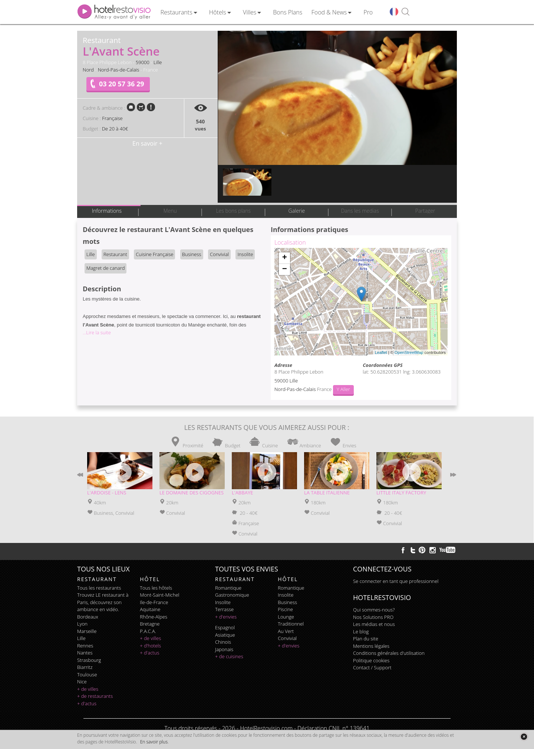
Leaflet (381, 352)
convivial (287, 638)
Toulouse (87, 674)
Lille (158, 62)
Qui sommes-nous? (374, 609)
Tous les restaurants (99, 587)
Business (191, 254)
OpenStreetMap (409, 352)
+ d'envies (226, 616)
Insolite (245, 254)
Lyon (82, 623)
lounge (286, 616)
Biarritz (84, 667)
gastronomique (232, 594)
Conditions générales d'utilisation (389, 653)
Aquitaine (150, 609)
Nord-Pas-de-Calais (118, 69)
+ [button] (284, 258)
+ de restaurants (95, 696)
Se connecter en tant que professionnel (395, 581)
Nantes (84, 652)
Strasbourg (89, 660)
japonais (224, 649)
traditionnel (291, 623)
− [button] (284, 269)
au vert (286, 631)
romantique (228, 587)
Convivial (219, 254)
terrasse (224, 609)
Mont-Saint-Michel (159, 594)
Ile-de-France (154, 602)
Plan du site (365, 638)
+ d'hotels (150, 645)
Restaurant (115, 254)
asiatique (225, 635)
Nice (82, 681)
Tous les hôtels (156, 587)
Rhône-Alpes (153, 616)
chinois (223, 642)
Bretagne (149, 623)
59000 (142, 62)
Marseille (86, 631)
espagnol (225, 627)
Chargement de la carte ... (360, 302)
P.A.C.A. (148, 631)
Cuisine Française (154, 254)
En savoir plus (154, 742)
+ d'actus (86, 703)
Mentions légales (371, 646)
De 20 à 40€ (115, 128)
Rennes (85, 645)
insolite (223, 602)
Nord (88, 69)
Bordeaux (87, 616)
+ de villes (87, 689)
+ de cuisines (229, 656)
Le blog (361, 631)
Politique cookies (371, 660)
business (287, 602)
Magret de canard (105, 268)
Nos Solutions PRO (373, 617)
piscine (285, 609)
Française (112, 118)
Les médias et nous (374, 624)
